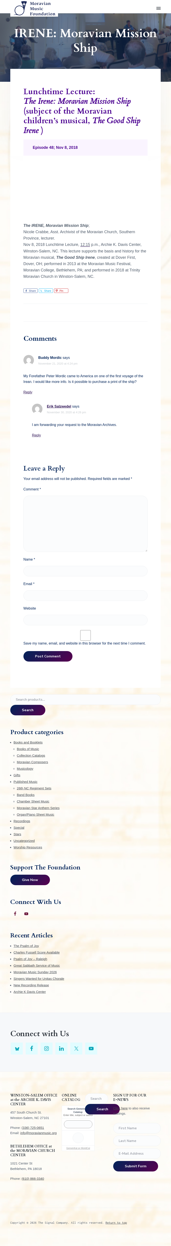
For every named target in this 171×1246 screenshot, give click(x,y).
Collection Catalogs (31, 755)
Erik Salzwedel (59, 406)
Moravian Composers (32, 762)
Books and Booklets (28, 742)
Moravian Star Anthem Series (38, 808)
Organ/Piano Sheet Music (35, 814)
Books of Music (28, 749)
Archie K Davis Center (30, 992)
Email (29, 584)
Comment (32, 489)
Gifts (17, 775)
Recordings (22, 821)
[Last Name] (137, 1141)
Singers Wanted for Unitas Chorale (39, 978)
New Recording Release (31, 985)
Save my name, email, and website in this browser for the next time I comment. (84, 643)
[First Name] (137, 1128)
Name (29, 559)
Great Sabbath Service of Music (37, 965)
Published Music (25, 782)
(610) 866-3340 (33, 1178)
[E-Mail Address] (137, 1153)
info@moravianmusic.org (38, 1133)
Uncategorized (24, 841)
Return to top (116, 1222)
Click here (120, 1108)
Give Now (30, 880)
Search (27, 710)
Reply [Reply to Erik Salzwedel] (36, 435)
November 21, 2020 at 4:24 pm (58, 363)
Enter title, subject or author (78, 1115)
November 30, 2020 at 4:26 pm (66, 412)
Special (19, 827)
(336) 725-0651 (33, 1128)
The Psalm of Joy (26, 946)
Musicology (25, 768)
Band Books (26, 795)
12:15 (85, 244)
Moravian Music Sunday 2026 (35, 972)
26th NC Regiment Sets (34, 788)
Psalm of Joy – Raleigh (30, 959)
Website (29, 608)
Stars (17, 834)
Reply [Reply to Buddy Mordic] (27, 392)
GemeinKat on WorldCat (78, 1148)
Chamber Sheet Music (33, 801)
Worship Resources (28, 847)
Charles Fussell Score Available (37, 952)
